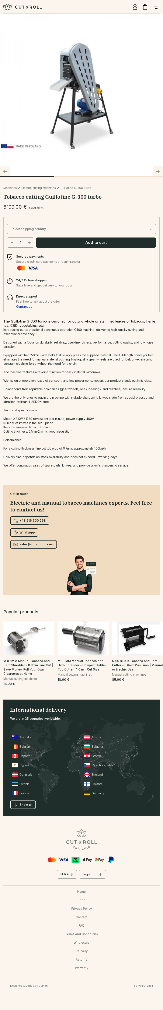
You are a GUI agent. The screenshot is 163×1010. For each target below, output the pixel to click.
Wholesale (82, 942)
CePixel (43, 985)
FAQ (81, 925)
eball (150, 985)
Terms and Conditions (81, 934)
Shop (81, 900)
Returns (81, 959)
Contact (81, 917)
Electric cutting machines (38, 188)
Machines (10, 188)
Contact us (24, 306)
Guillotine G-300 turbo (75, 188)
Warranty (81, 968)
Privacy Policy (81, 908)
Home (81, 891)
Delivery (82, 951)
